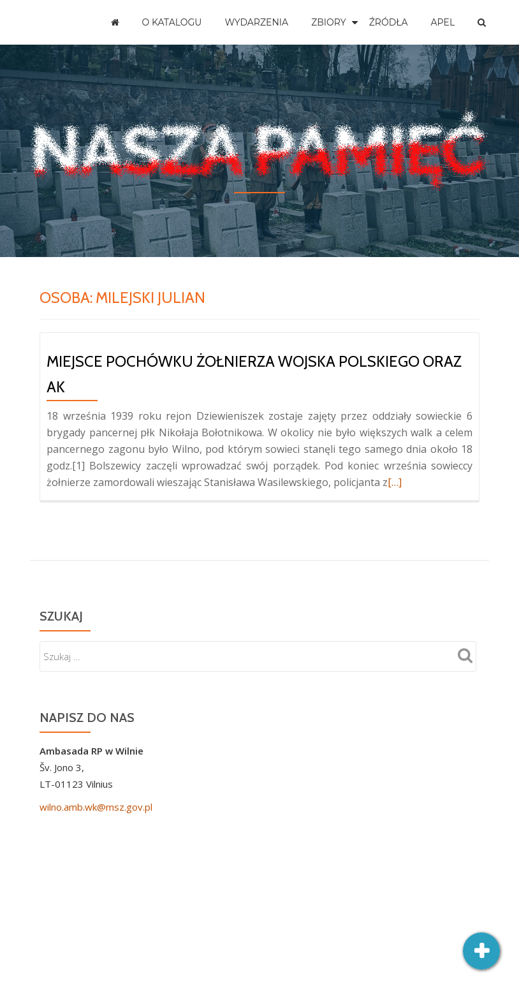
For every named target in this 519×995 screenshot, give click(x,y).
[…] (395, 482)
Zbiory (328, 22)
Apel (443, 22)
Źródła (388, 22)
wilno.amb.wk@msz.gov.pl (96, 806)
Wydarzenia (256, 22)
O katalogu (172, 22)
